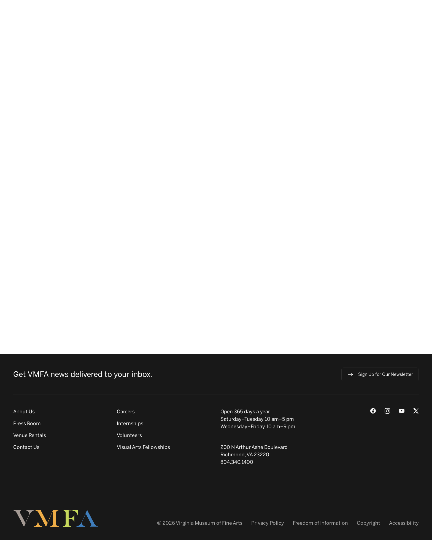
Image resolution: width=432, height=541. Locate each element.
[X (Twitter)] (416, 411)
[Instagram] (387, 411)
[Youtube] (401, 411)
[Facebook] (373, 411)
